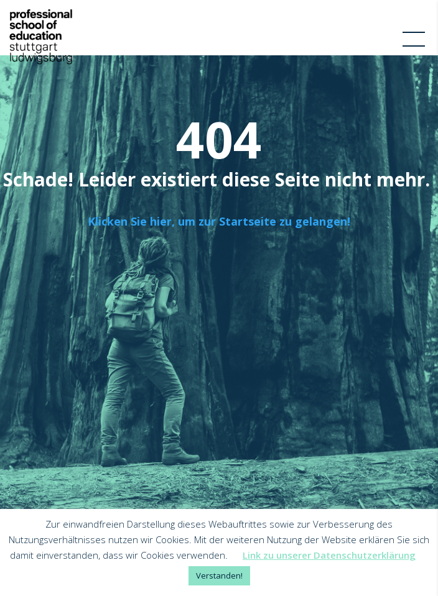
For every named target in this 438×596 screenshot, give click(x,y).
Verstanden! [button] (219, 575)
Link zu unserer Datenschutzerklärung (329, 555)
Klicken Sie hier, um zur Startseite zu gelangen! (219, 221)
